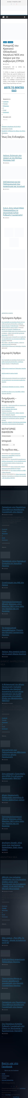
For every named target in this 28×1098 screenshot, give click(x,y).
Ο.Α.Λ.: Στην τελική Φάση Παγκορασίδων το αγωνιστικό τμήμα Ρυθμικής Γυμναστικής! (13, 211)
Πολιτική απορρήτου (7, 411)
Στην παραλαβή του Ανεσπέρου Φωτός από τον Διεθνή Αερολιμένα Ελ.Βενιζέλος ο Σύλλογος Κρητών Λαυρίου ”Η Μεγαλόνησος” (13, 323)
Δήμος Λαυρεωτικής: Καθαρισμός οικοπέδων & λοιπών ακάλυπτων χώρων (13, 797)
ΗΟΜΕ (3, 1074)
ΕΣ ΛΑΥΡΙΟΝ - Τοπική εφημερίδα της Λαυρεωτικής (14, 405)
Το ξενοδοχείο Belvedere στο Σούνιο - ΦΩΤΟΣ (13, 386)
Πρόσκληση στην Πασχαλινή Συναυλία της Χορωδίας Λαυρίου (14, 563)
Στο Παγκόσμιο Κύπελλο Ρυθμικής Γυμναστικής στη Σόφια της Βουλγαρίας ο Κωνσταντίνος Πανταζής (13, 1027)
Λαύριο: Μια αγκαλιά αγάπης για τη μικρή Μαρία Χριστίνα (14, 652)
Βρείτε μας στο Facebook (10, 1065)
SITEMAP (4, 1078)
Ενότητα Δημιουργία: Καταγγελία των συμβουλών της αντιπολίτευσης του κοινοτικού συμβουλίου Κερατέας (14, 338)
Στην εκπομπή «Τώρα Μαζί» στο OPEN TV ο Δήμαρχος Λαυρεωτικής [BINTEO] (13, 775)
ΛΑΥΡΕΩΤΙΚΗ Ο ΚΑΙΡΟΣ (7, 313)
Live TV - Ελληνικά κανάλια (8, 407)
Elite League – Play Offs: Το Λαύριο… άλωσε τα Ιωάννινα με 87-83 (14, 940)
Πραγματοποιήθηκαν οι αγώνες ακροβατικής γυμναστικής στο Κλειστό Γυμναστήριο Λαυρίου (12, 982)
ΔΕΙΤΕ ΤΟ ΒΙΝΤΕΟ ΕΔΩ (14, 89)
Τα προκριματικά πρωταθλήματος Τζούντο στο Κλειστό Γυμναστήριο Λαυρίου (12, 631)
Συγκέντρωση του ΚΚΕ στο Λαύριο (13, 583)
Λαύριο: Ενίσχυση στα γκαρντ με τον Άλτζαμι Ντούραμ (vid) (12, 157)
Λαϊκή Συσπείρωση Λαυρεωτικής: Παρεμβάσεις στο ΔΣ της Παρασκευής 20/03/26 (11, 455)
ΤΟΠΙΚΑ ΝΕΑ (10, 42)
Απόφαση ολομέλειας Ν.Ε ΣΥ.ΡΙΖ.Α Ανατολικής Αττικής (14, 127)
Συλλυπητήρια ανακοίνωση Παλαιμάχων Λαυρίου (14, 346)
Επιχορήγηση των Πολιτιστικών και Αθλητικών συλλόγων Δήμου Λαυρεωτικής (14, 753)
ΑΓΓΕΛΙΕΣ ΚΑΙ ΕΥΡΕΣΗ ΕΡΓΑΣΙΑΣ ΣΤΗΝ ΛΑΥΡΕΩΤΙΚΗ (14, 416)
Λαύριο (5, 42)
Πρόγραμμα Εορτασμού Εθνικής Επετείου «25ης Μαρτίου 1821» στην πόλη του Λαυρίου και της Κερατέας (13, 606)
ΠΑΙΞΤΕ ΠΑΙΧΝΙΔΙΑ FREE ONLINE (9, 409)
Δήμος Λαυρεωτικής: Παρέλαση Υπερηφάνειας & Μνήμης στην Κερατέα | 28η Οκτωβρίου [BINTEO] (14, 476)
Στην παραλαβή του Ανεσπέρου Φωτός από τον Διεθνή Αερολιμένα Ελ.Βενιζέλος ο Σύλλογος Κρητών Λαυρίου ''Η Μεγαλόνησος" (13, 361)
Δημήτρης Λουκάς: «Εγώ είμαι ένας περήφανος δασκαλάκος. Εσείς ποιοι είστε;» (12, 846)
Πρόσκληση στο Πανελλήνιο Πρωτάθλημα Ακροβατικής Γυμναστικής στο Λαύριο (14, 509)
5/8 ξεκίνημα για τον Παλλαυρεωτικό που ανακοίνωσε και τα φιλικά (14, 184)
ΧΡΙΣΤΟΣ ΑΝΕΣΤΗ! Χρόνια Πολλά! (10, 327)
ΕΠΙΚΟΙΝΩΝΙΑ (5, 1076)
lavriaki (11, 514)
